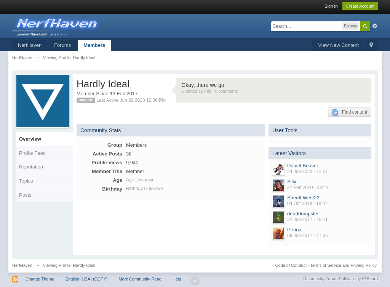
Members (94, 45)
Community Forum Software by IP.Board (340, 278)
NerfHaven (30, 45)
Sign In (330, 6)
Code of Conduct (291, 265)
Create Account (360, 6)
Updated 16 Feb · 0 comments (209, 91)
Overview (30, 139)
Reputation (31, 167)
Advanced (375, 26)
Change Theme (40, 279)
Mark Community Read (139, 279)
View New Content (338, 45)
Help (177, 279)
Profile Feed (32, 153)
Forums (62, 45)
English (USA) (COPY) (87, 279)
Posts (25, 195)
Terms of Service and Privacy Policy (343, 265)
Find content (349, 112)
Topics (26, 181)
